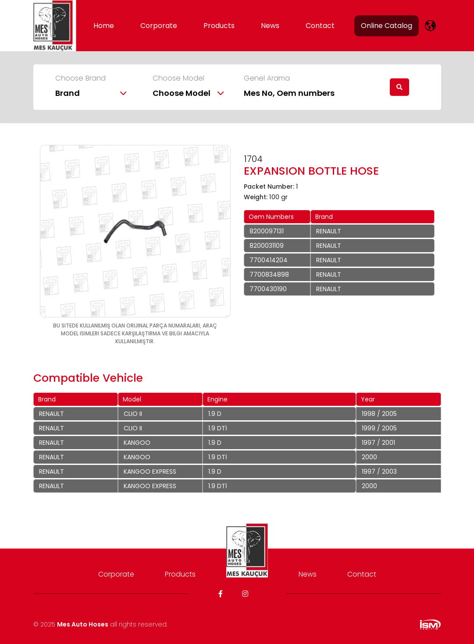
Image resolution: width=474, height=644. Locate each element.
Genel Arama (267, 78)
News (270, 26)
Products (219, 26)
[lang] (430, 26)
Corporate (158, 26)
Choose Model (178, 78)
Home (103, 26)
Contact (320, 26)
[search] (399, 87)
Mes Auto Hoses (82, 624)
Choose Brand (80, 78)
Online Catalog (386, 26)
